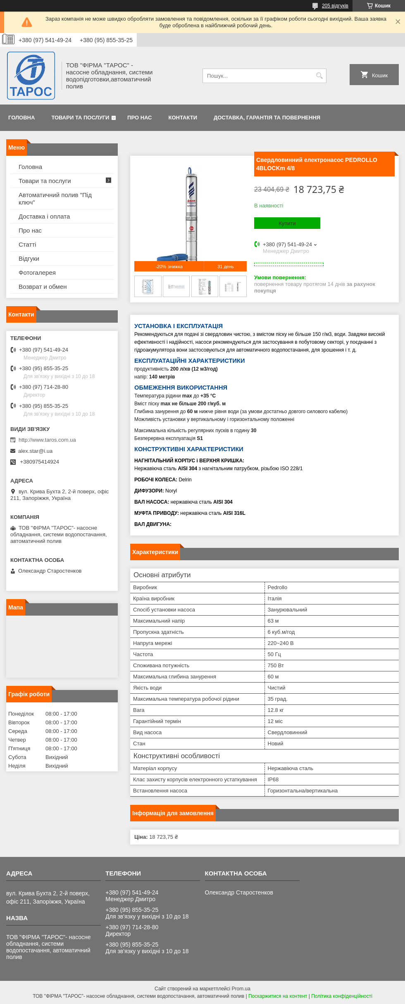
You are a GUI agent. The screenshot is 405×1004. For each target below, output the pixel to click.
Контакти (183, 117)
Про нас (139, 117)
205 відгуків (335, 6)
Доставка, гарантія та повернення (267, 117)
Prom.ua (241, 989)
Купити (287, 223)
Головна (21, 117)
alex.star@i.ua (35, 451)
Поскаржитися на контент (277, 996)
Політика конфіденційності (341, 996)
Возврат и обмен (43, 286)
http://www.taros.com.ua (47, 440)
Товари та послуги (80, 117)
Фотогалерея (37, 272)
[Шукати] (319, 76)
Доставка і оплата (44, 216)
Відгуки (29, 258)
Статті (27, 244)
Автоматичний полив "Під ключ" (55, 198)
